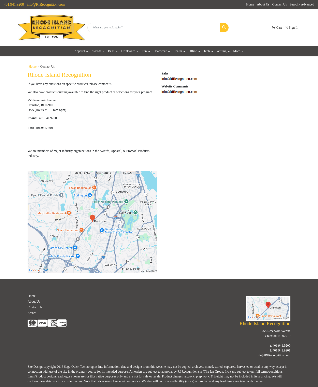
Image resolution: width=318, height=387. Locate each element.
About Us (263, 4)
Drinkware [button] (128, 51)
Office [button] (193, 51)
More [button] (236, 51)
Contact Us (279, 4)
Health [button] (177, 51)
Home (250, 4)
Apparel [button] (79, 51)
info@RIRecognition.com (46, 4)
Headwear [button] (160, 51)
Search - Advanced (302, 4)
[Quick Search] (153, 27)
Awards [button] (96, 51)
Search (32, 313)
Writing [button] (222, 51)
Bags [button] (111, 51)
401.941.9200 (14, 4)
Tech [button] (207, 51)
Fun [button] (144, 51)
